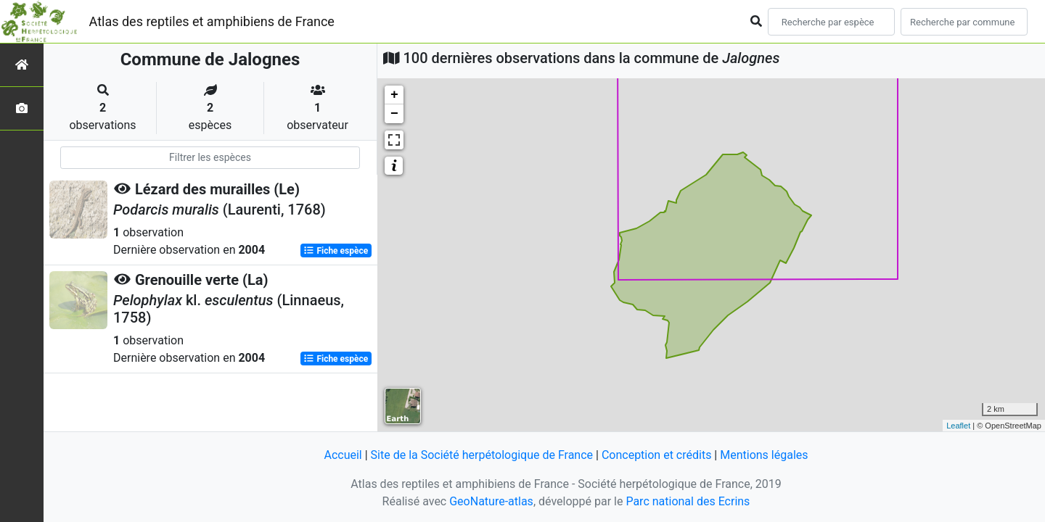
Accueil (342, 455)
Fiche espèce (335, 251)
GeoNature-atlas (491, 501)
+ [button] (394, 95)
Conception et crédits (657, 455)
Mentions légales (764, 455)
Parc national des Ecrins (688, 501)
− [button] (394, 114)
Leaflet (958, 425)
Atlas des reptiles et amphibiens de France (212, 21)
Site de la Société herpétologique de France (482, 455)
